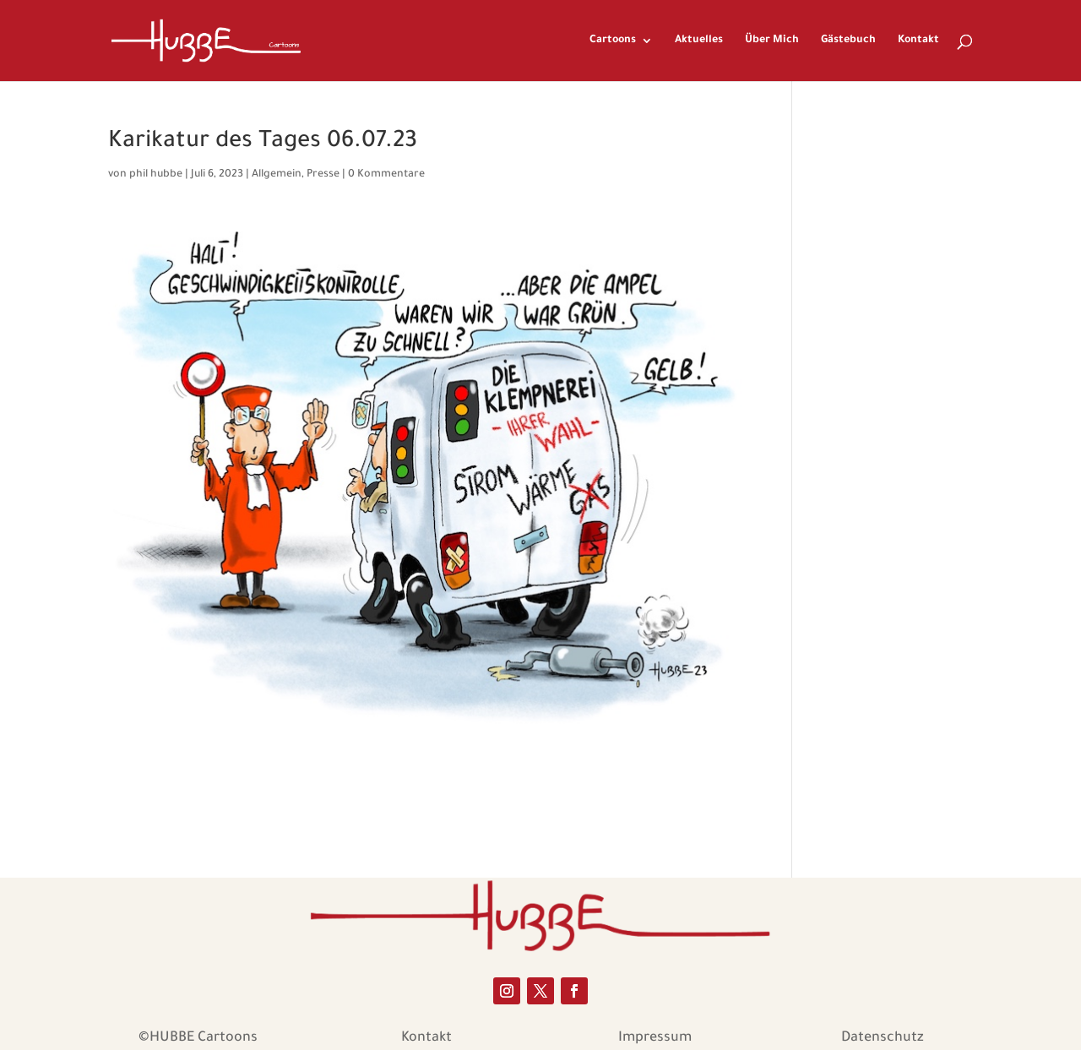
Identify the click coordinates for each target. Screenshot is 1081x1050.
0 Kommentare (386, 175)
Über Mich (772, 40)
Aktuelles (699, 40)
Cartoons (612, 40)
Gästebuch (848, 40)
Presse (323, 175)
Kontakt (918, 40)
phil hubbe (155, 175)
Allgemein (276, 175)
